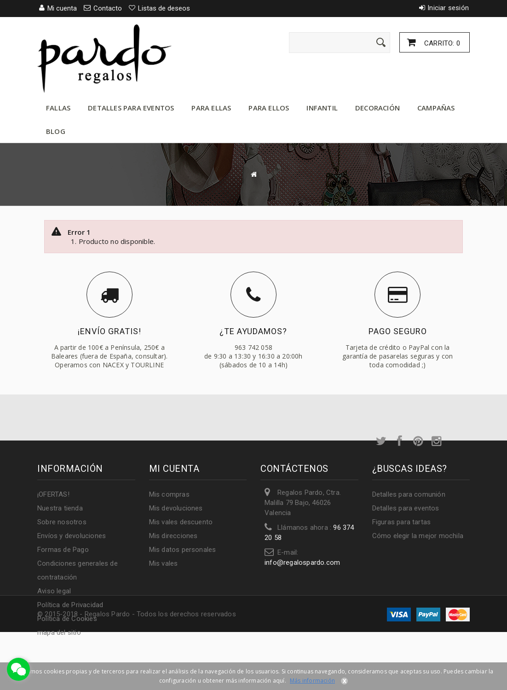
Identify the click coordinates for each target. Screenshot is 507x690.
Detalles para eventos (131, 107)
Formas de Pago (63, 549)
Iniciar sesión (448, 8)
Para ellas (211, 107)
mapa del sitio (59, 632)
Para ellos (268, 107)
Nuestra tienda (60, 508)
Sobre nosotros (61, 522)
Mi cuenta (174, 468)
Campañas (436, 107)
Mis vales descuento (181, 522)
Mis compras (169, 494)
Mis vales (163, 563)
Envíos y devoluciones (71, 536)
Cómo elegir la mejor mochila (418, 536)
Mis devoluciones (176, 508)
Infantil (322, 107)
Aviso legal (54, 591)
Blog (55, 131)
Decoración (377, 107)
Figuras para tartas (401, 522)
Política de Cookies (67, 619)
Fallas (58, 107)
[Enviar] (381, 42)
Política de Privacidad (70, 605)
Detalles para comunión (408, 494)
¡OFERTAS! (53, 494)
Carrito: (441, 43)
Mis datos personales (182, 549)
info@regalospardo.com (302, 562)
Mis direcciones (173, 536)
